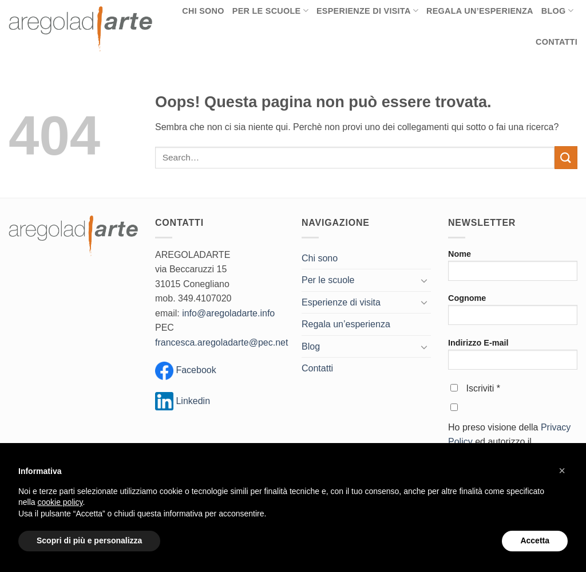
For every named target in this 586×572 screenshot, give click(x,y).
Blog (311, 346)
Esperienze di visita (341, 302)
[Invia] (566, 157)
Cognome (512, 313)
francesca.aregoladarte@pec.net (221, 342)
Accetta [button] (534, 540)
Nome (512, 269)
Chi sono (320, 258)
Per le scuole (328, 280)
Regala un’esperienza (346, 324)
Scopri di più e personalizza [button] (89, 540)
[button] (562, 470)
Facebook (194, 370)
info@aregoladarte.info (229, 313)
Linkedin (182, 401)
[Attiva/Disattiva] (424, 280)
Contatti (556, 41)
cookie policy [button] (59, 502)
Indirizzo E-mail (512, 358)
